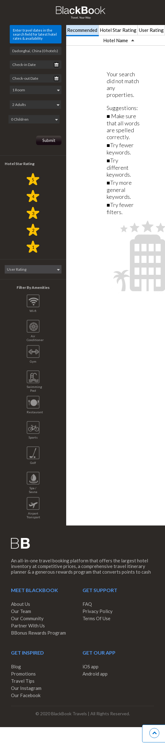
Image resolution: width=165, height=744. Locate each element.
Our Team (21, 610)
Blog (16, 665)
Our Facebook (25, 694)
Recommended (82, 30)
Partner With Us (28, 624)
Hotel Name (118, 40)
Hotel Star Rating (118, 30)
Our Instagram (26, 687)
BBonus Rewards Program (38, 632)
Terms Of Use (96, 617)
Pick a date (56, 64)
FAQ (87, 603)
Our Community (27, 617)
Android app (95, 673)
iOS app (90, 665)
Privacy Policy (97, 610)
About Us (20, 603)
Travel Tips (23, 680)
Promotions (23, 673)
